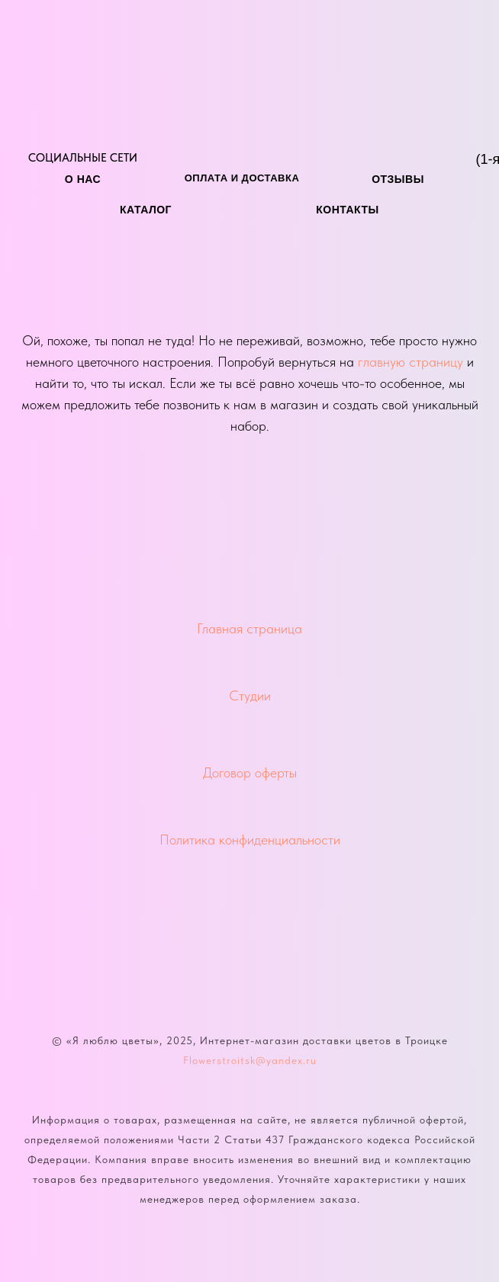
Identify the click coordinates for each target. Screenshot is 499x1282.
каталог (146, 210)
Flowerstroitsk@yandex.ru (250, 1060)
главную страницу (410, 362)
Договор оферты (250, 772)
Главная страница (249, 628)
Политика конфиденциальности (249, 840)
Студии (250, 695)
